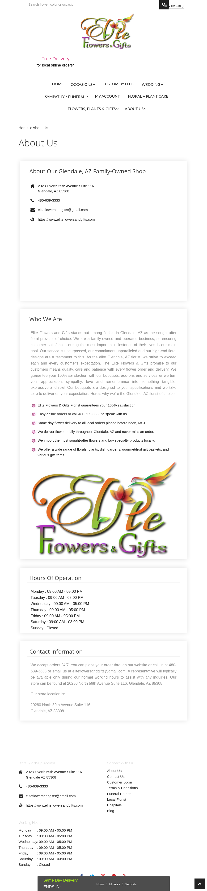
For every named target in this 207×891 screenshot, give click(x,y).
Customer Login (119, 782)
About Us (40, 128)
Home (57, 84)
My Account (107, 96)
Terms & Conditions (122, 788)
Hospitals (114, 805)
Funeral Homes (119, 794)
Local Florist (116, 799)
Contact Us (116, 777)
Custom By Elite (118, 84)
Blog (110, 811)
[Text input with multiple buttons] (92, 4)
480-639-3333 (37, 786)
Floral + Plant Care (148, 96)
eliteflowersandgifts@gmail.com (51, 796)
